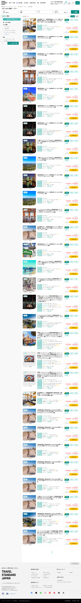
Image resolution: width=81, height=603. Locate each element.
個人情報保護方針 (68, 600)
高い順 (77, 16)
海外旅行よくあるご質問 (47, 585)
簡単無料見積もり (61, 580)
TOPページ (33, 572)
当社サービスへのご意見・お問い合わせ (64, 582)
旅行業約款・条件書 (75, 600)
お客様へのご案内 (35, 585)
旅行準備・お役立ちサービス (37, 587)
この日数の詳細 (73, 31)
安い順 (72, 16)
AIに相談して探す (35, 574)
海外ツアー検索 (46, 572)
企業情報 (59, 572)
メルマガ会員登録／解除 (47, 587)
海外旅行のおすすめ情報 (36, 577)
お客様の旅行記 (46, 577)
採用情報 (70, 572)
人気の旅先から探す (46, 574)
